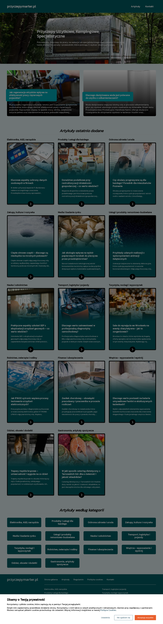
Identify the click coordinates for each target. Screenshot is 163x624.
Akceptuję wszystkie (145, 618)
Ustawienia (105, 618)
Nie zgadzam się (123, 618)
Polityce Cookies (108, 610)
